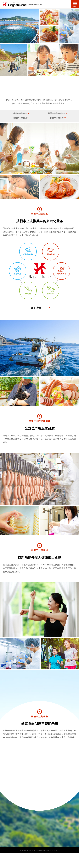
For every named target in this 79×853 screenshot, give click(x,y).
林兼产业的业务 (20, 113)
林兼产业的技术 (20, 118)
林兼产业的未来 (57, 118)
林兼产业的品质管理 (57, 113)
